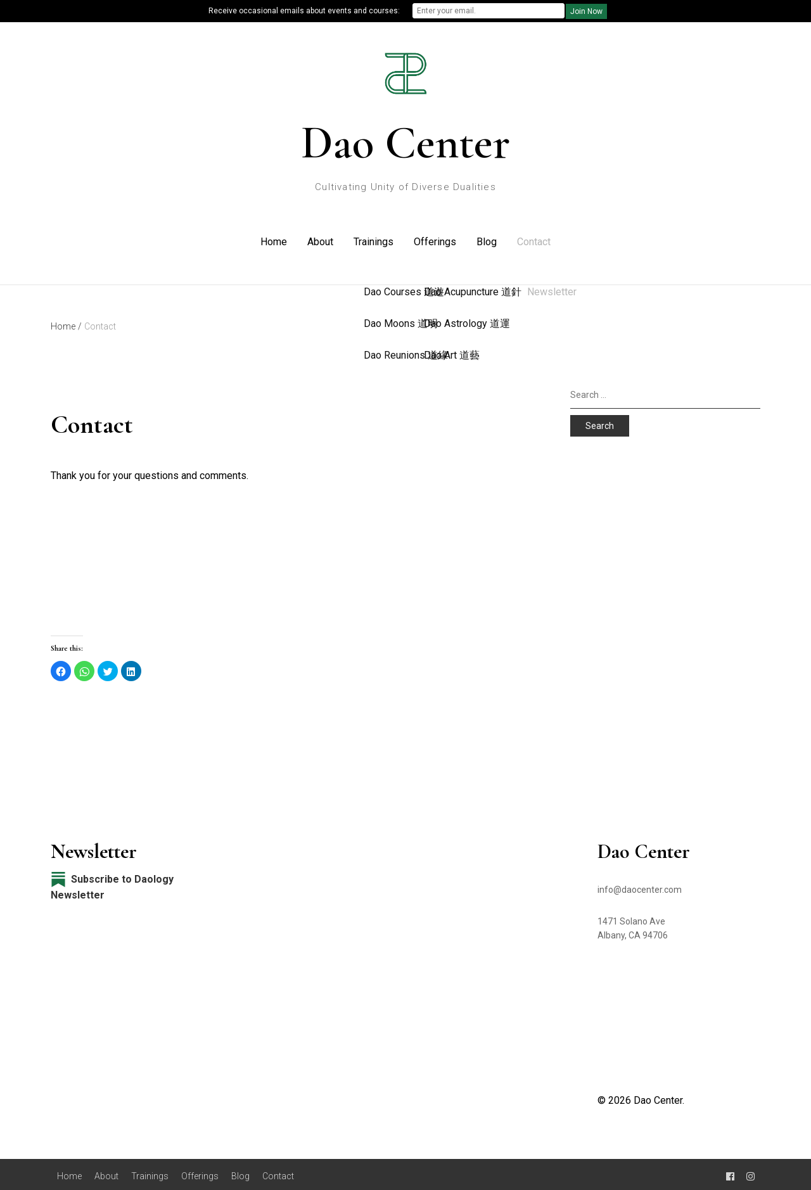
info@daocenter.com (639, 886)
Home (273, 240)
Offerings (435, 240)
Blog (486, 240)
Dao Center (405, 142)
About (320, 240)
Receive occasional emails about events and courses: (304, 10)
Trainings (373, 240)
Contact (534, 240)
